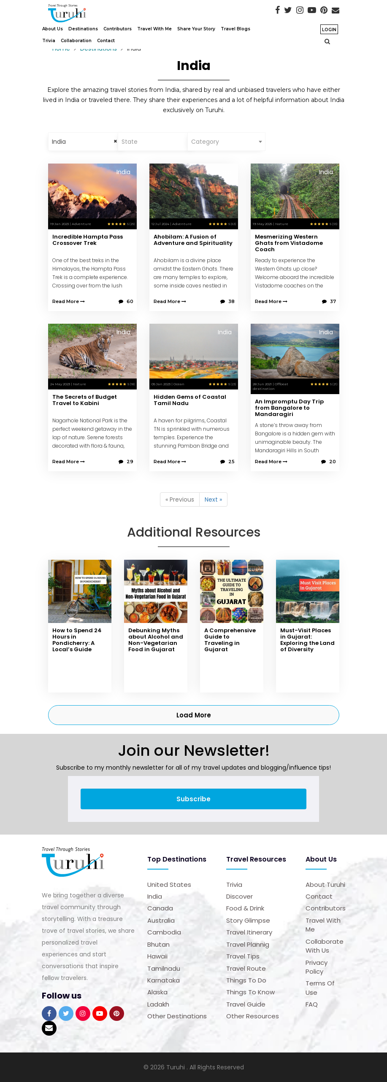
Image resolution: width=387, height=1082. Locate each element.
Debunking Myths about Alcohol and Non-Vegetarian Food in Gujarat (155, 639)
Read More (68, 301)
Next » (213, 499)
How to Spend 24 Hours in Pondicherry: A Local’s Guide (77, 639)
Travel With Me (154, 29)
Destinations (83, 29)
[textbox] (156, 142)
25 (227, 461)
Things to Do (246, 980)
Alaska (157, 992)
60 (126, 301)
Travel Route (246, 968)
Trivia (48, 40)
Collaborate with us (325, 946)
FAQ (312, 1004)
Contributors (117, 29)
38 (227, 301)
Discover (239, 896)
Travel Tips (243, 956)
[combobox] (87, 142)
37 (329, 301)
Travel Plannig (247, 944)
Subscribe (193, 799)
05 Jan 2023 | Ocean (168, 384)
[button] (325, 41)
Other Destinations (177, 1016)
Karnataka (163, 980)
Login (329, 29)
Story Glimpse (248, 920)
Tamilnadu (163, 968)
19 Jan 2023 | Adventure (70, 224)
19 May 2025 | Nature (270, 224)
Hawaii (157, 956)
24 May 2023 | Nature (68, 384)
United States (169, 884)
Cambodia (164, 932)
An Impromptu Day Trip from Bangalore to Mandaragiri (289, 407)
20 (328, 461)
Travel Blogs (235, 29)
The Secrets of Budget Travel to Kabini (84, 400)
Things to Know (250, 992)
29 (126, 461)
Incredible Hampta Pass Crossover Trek (87, 240)
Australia (161, 920)
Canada (160, 908)
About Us (52, 29)
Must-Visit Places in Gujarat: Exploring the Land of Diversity (307, 639)
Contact (106, 40)
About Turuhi (325, 884)
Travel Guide (245, 1004)
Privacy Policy (316, 967)
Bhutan (158, 944)
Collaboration (76, 40)
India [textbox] (59, 141)
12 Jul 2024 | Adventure (172, 224)
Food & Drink (245, 908)
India (154, 896)
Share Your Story (196, 29)
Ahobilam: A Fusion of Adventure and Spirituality (193, 240)
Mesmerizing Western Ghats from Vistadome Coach (289, 243)
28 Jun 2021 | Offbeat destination (270, 386)
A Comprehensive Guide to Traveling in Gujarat (230, 639)
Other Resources (252, 1016)
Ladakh (158, 1004)
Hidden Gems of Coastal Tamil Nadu (190, 400)
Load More (193, 715)
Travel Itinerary (249, 932)
